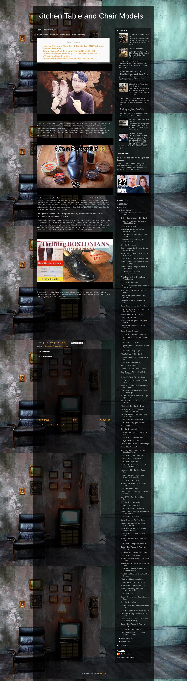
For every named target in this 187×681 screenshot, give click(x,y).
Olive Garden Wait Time (129, 462)
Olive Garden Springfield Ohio (132, 437)
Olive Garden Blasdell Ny (130, 480)
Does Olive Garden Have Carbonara (134, 552)
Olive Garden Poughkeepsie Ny (132, 351)
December (125, 210)
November (125, 638)
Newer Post (43, 420)
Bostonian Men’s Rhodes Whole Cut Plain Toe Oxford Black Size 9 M (68, 59)
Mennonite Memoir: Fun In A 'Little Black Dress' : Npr (133, 451)
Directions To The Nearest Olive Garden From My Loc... (132, 410)
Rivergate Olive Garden (129, 365)
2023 (121, 204)
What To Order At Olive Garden (132, 354)
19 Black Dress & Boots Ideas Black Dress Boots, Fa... (134, 415)
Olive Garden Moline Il (129, 429)
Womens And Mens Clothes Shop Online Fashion (133, 524)
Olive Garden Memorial (129, 282)
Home (75, 420)
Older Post (105, 420)
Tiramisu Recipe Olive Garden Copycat (135, 610)
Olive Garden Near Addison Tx (132, 419)
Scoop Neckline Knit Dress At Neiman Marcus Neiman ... (134, 249)
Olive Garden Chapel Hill (130, 342)
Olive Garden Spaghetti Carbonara (133, 544)
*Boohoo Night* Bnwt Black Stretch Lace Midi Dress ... (133, 466)
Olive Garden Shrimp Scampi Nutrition (134, 258)
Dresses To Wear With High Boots (133, 377)
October (124, 641)
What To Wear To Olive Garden (132, 314)
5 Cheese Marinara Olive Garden (133, 585)
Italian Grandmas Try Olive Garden (133, 520)
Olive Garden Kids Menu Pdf (131, 629)
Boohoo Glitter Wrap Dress (130, 505)
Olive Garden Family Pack (130, 362)
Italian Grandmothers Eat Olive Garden (135, 306)
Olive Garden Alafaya (128, 602)
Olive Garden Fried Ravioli (130, 555)
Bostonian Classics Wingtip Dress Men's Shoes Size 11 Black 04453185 (69, 51)
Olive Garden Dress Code (130, 517)
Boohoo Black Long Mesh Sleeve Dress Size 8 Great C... (133, 476)
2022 (121, 207)
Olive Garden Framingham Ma (132, 455)
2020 (121, 645)
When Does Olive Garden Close (132, 406)
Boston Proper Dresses (129, 331)
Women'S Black (126, 426)
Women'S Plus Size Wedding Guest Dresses (138, 135)
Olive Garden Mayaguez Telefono (133, 423)
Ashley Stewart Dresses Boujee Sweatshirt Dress (132, 230)
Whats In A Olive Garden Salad (132, 579)
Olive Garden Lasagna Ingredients (133, 334)
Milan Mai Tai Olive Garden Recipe (133, 369)
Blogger (103, 674)
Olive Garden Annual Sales (130, 502)
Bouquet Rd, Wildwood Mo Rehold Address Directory (133, 222)
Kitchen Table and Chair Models (90, 16)
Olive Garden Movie (128, 594)
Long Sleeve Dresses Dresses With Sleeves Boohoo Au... (133, 633)
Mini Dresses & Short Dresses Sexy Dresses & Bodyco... (134, 570)
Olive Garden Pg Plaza (129, 226)
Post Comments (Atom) (55, 425)
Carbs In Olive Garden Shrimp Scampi (135, 444)
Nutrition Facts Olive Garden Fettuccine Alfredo (131, 273)
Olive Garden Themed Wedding (132, 508)
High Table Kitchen (136, 49)
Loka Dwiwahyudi (126, 654)
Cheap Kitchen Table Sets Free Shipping (138, 85)
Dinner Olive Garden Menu (130, 447)
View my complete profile (126, 657)
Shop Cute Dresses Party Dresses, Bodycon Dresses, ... (133, 529)
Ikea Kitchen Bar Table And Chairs (132, 98)
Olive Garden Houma (128, 245)
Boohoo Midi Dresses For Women (133, 582)
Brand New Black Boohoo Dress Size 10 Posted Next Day (134, 620)
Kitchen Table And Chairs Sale (131, 72)
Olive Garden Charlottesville (131, 458)
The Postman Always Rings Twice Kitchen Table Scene (132, 110)
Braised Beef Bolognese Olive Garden (134, 218)
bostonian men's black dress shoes (55, 346)
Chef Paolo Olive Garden (130, 489)
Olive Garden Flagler (128, 317)
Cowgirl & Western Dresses (131, 441)
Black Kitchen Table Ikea (129, 61)
